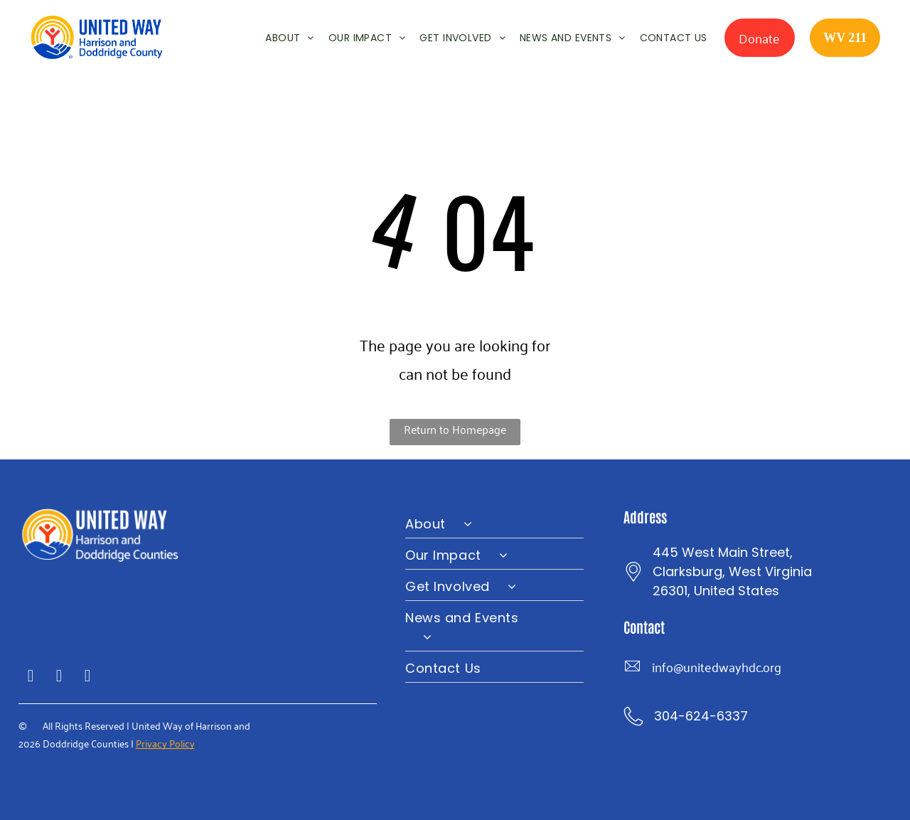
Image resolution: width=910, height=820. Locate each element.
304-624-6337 (701, 716)
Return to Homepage (455, 429)
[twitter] (59, 678)
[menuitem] (282, 37)
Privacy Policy (165, 743)
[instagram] (87, 678)
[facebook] (30, 678)
